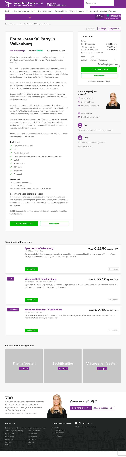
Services (8, 448)
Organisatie (9, 442)
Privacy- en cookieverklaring (15, 434)
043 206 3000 (111, 23)
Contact (106, 11)
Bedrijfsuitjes (10, 11)
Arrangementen (45, 11)
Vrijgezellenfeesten (79, 11)
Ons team (9, 17)
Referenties (32, 442)
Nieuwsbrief (32, 439)
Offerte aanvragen (99, 75)
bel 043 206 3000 (103, 414)
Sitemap (31, 448)
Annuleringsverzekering (14, 436)
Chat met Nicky (86, 108)
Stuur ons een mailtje (88, 112)
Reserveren (99, 82)
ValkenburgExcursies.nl (30, 4)
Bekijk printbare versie (89, 123)
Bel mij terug (85, 120)
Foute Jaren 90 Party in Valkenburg (37, 30)
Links (30, 451)
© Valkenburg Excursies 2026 (85, 433)
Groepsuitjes (61, 11)
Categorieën (9, 439)
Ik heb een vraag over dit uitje (99, 88)
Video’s (8, 451)
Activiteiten (9, 445)
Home (7, 30)
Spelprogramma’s (26, 11)
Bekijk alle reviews (86, 153)
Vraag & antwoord (34, 436)
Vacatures (32, 445)
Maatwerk (96, 11)
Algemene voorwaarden (37, 434)
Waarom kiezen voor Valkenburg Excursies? (21, 419)
